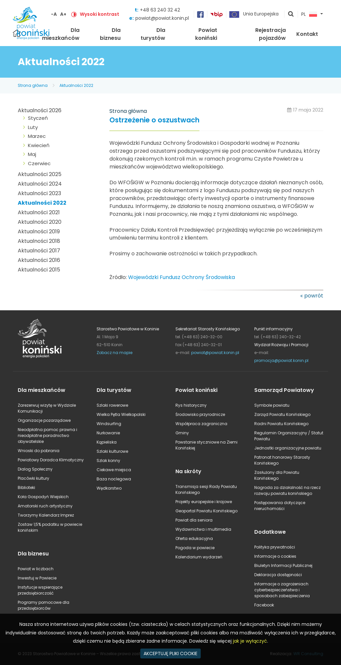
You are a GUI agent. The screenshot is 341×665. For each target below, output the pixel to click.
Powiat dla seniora (194, 520)
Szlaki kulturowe (112, 451)
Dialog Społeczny (35, 469)
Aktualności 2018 (39, 241)
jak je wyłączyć (250, 641)
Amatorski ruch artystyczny (45, 506)
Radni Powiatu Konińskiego (281, 423)
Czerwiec (39, 163)
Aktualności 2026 (39, 110)
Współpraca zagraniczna (201, 423)
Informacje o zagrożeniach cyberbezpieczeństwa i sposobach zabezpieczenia (282, 590)
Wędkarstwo (109, 488)
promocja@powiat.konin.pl (281, 360)
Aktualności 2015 (39, 269)
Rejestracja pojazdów (270, 34)
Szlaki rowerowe (112, 405)
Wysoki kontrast (99, 14)
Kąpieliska (107, 442)
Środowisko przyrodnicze (200, 414)
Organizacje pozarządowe (44, 420)
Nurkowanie (108, 433)
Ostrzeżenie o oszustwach (154, 120)
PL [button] (309, 14)
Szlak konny (108, 460)
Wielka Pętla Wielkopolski (121, 414)
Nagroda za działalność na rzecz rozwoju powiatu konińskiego (287, 490)
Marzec (37, 136)
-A (54, 14)
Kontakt (307, 34)
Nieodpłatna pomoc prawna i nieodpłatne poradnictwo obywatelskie (47, 435)
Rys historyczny (191, 405)
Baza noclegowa (114, 479)
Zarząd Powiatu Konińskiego (282, 414)
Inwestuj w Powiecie (37, 578)
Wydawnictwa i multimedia (203, 529)
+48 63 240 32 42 (160, 10)
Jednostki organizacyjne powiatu (287, 448)
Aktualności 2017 (39, 250)
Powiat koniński (206, 34)
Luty (33, 127)
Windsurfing (109, 423)
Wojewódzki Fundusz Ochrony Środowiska (181, 277)
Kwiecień (39, 145)
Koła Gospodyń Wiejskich (43, 496)
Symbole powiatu (271, 405)
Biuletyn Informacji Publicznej (283, 565)
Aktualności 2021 (39, 212)
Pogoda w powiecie (195, 547)
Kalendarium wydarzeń (198, 557)
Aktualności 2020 (39, 222)
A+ (63, 14)
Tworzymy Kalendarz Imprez (46, 515)
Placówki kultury (33, 478)
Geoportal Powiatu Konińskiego (206, 511)
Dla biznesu (110, 34)
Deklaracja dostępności (278, 574)
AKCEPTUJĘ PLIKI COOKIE (170, 653)
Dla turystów (153, 34)
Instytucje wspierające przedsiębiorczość (40, 590)
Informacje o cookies (275, 556)
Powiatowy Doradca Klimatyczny (51, 460)
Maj (32, 154)
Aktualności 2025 (39, 174)
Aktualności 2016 (39, 260)
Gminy (182, 433)
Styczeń (38, 118)
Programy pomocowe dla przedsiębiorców (43, 605)
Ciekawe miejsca (114, 470)
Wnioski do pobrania (38, 450)
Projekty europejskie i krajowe (203, 501)
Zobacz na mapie (114, 352)
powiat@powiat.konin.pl (162, 18)
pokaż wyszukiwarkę (291, 14)
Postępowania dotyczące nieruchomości (279, 505)
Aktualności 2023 (39, 193)
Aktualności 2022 (76, 85)
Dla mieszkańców (61, 34)
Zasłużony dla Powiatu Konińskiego (276, 475)
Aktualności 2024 (40, 184)
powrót (313, 295)
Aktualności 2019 (39, 231)
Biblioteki (26, 487)
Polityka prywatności (274, 547)
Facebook (264, 605)
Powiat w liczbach (36, 569)
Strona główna (33, 85)
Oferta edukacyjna (194, 538)
